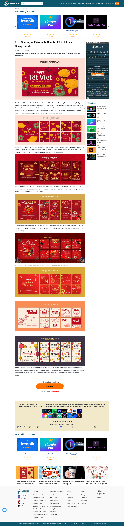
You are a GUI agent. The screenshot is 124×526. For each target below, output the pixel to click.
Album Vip (70, 500)
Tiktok (22, 503)
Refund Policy (54, 500)
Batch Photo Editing (38, 497)
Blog (102, 3)
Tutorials (83, 503)
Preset (69, 495)
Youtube (22, 501)
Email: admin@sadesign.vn (99, 523)
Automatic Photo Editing (39, 500)
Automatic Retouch (38, 503)
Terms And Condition (55, 506)
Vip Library (70, 497)
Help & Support (54, 497)
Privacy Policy (54, 509)
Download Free (109, 3)
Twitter (22, 506)
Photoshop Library (38, 517)
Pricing (65, 3)
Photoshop (84, 500)
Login (117, 3)
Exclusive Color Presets (39, 495)
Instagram (23, 498)
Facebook (23, 496)
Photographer (85, 495)
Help (93, 3)
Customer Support (56, 491)
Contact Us (53, 511)
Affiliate (98, 3)
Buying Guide (72, 3)
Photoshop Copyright (73, 503)
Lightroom (84, 497)
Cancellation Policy (55, 503)
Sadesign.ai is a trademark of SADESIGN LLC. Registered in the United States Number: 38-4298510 (42, 523)
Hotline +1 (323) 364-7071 (80, 523)
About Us (52, 495)
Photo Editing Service (73, 506)
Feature (35, 491)
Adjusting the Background (40, 514)
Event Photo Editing (38, 509)
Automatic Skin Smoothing (40, 506)
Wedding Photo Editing (39, 511)
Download (88, 3)
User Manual (80, 3)
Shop (60, 3)
